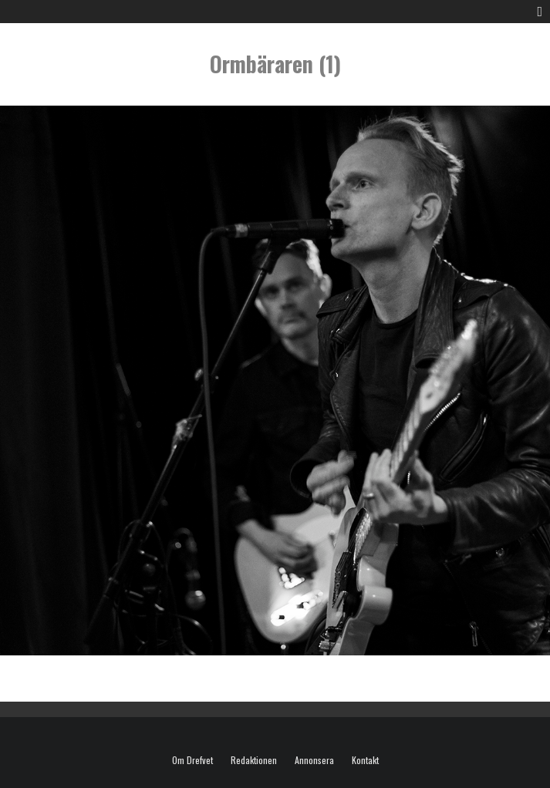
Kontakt (365, 760)
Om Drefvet (192, 760)
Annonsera (314, 760)
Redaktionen (254, 760)
